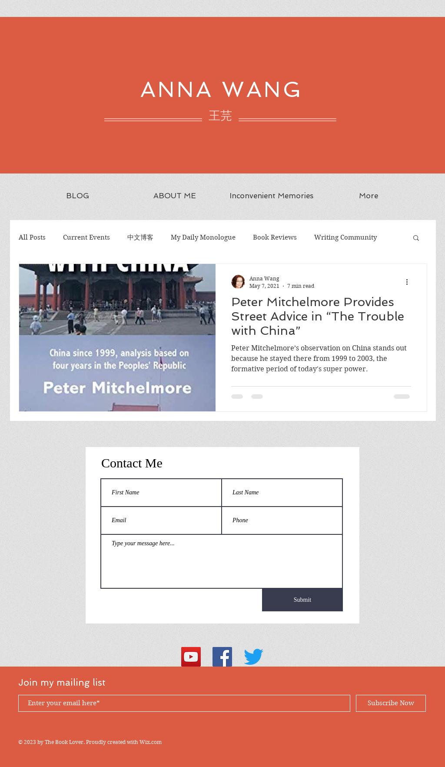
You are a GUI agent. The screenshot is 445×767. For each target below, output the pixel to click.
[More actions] (410, 282)
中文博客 (140, 237)
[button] (416, 238)
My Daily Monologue (203, 237)
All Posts (32, 237)
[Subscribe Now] (391, 703)
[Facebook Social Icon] (222, 657)
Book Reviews (275, 237)
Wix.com (150, 742)
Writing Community (345, 237)
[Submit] (302, 600)
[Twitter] (253, 657)
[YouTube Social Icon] (191, 657)
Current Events (86, 237)
